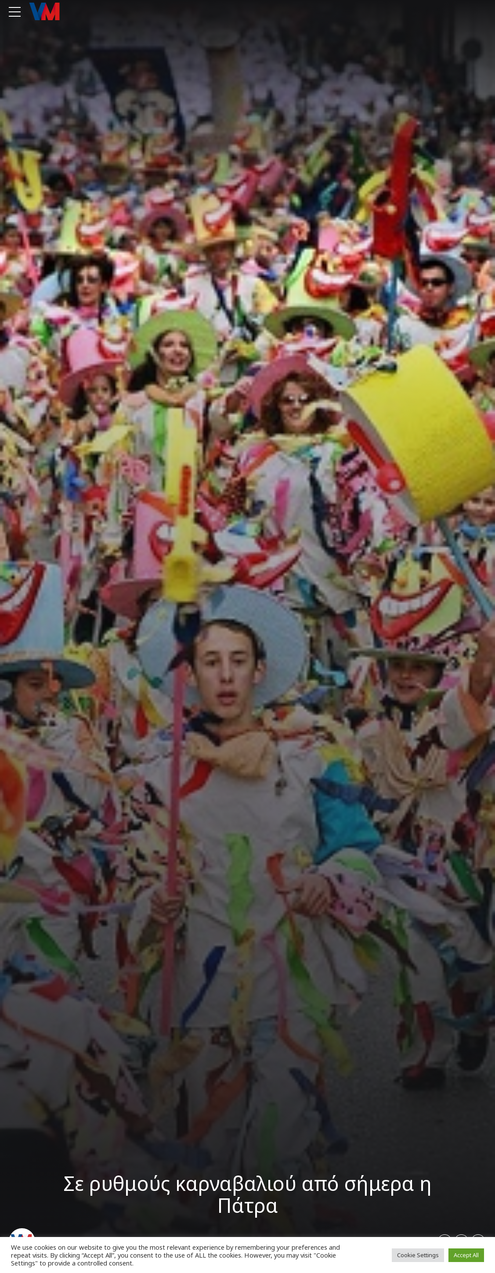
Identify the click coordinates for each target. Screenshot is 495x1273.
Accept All (466, 1255)
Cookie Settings (418, 1255)
